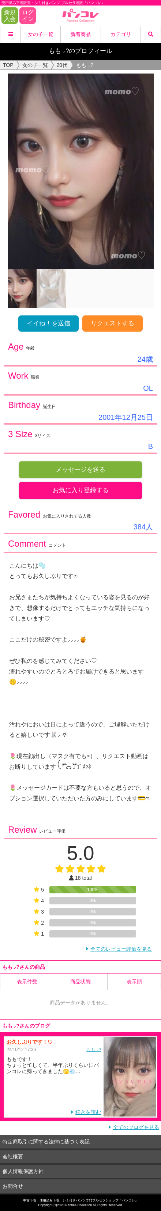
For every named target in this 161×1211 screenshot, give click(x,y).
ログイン (28, 15)
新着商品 (80, 34)
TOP (8, 65)
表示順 (134, 982)
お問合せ (13, 1186)
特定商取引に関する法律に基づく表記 (46, 1141)
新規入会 (10, 15)
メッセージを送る (80, 469)
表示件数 (27, 982)
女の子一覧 (40, 34)
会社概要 (13, 1157)
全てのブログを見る (136, 1127)
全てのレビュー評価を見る (121, 949)
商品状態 (80, 982)
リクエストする (112, 323)
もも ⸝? (93, 1049)
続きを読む (88, 1112)
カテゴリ (121, 34)
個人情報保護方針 (23, 1171)
